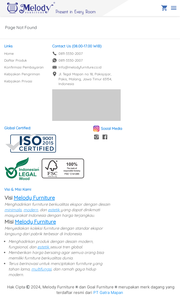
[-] (96, 137)
